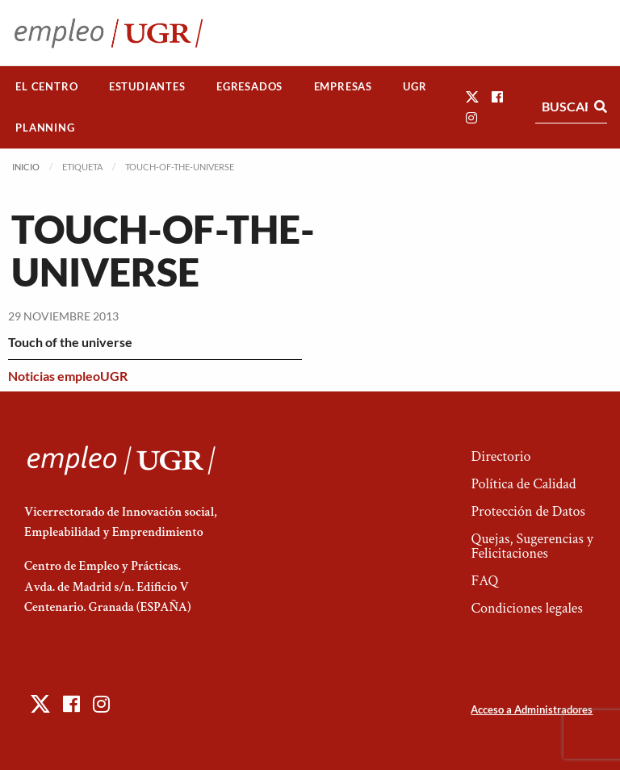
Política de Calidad (523, 484)
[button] (472, 96)
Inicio (26, 166)
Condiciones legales (526, 608)
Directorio (500, 456)
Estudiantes (147, 86)
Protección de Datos (527, 511)
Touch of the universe (70, 341)
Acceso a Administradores (532, 709)
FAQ (484, 580)
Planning (44, 127)
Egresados (249, 86)
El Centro (46, 86)
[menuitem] (47, 86)
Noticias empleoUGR (68, 375)
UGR (414, 86)
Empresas (343, 86)
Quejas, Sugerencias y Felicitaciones (532, 546)
